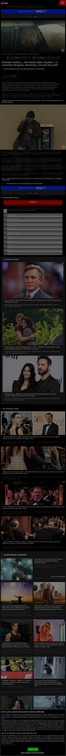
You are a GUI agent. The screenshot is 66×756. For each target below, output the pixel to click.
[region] (33, 732)
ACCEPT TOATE (33, 749)
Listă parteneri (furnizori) (8, 745)
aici (35, 726)
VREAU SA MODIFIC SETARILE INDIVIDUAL (32, 753)
